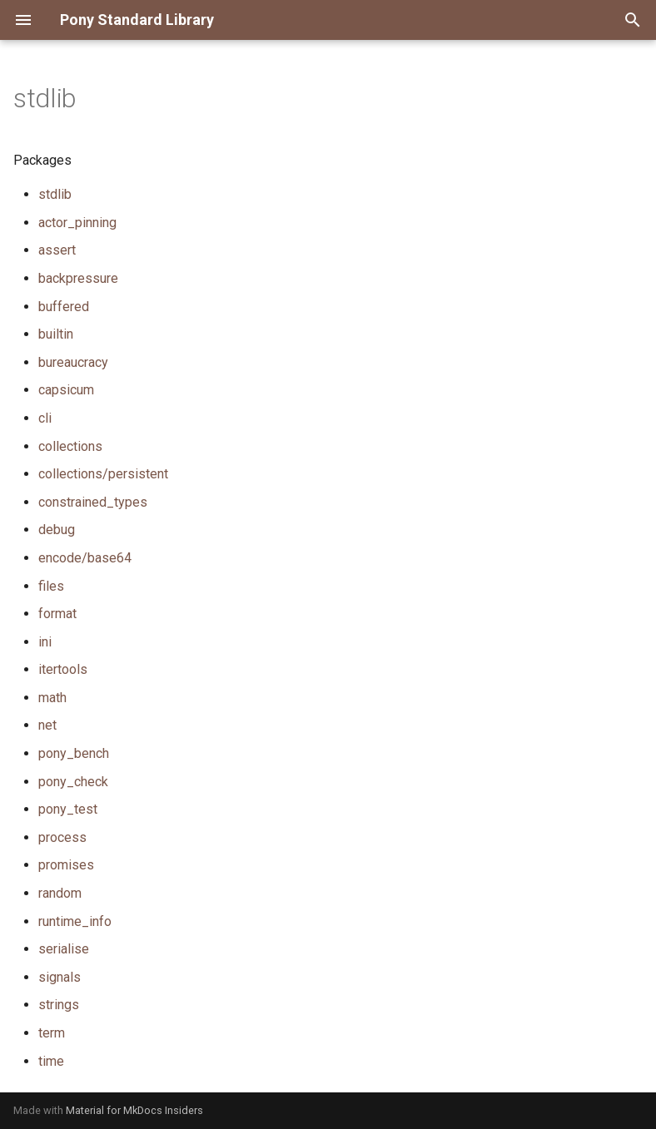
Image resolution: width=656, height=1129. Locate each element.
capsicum (66, 390)
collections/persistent (103, 474)
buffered (63, 306)
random (60, 893)
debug (56, 529)
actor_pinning (77, 222)
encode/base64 (85, 558)
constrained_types (92, 502)
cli (45, 418)
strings (58, 1005)
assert (57, 250)
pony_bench (73, 753)
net (47, 725)
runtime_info (75, 921)
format (57, 613)
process (62, 837)
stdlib (55, 194)
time (51, 1061)
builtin (55, 334)
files (51, 586)
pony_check (73, 782)
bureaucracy (73, 362)
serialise (63, 949)
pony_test (67, 809)
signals (59, 977)
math (52, 698)
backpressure (78, 278)
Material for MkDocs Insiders (134, 1110)
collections (70, 446)
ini (45, 642)
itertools (62, 669)
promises (66, 865)
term (51, 1033)
